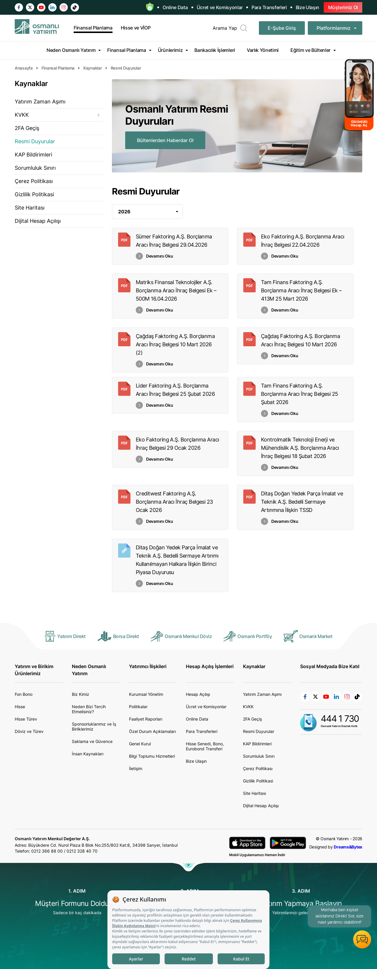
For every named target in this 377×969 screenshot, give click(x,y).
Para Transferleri (269, 7)
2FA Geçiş (27, 128)
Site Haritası (29, 208)
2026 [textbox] (124, 212)
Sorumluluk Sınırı (35, 168)
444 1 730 (340, 718)
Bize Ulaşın (307, 7)
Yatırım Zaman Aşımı (40, 101)
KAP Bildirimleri (33, 154)
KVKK (22, 115)
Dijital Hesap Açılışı (38, 221)
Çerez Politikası (34, 181)
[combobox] (147, 211)
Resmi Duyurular (35, 141)
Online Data (175, 7)
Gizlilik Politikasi (34, 194)
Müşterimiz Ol (343, 7)
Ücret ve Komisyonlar (220, 7)
